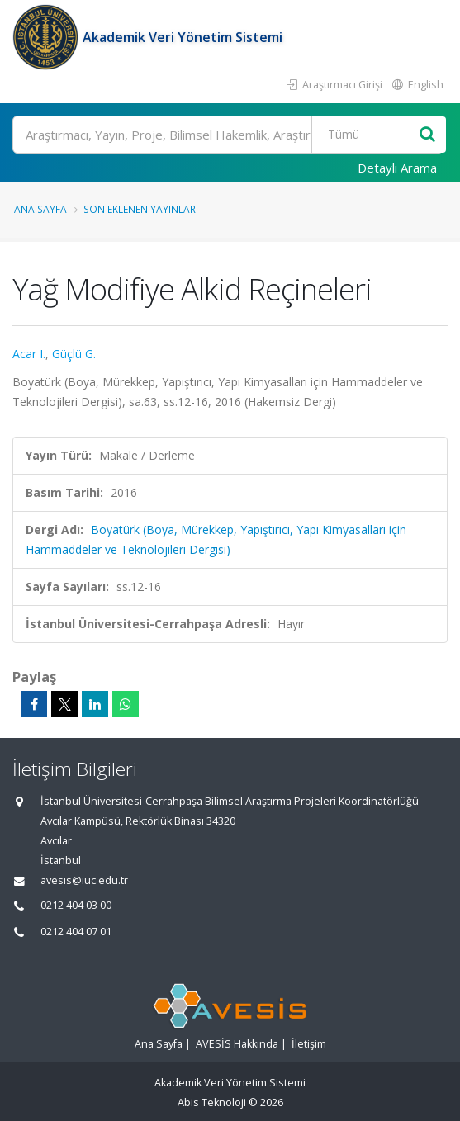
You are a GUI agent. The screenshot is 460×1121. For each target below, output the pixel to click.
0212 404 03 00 (75, 905)
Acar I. (28, 354)
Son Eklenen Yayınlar (139, 208)
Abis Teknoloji (212, 1102)
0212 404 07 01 (75, 932)
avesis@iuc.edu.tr (84, 880)
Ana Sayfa (40, 208)
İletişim (309, 1044)
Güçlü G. (74, 354)
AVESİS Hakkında (237, 1044)
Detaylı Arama (397, 167)
